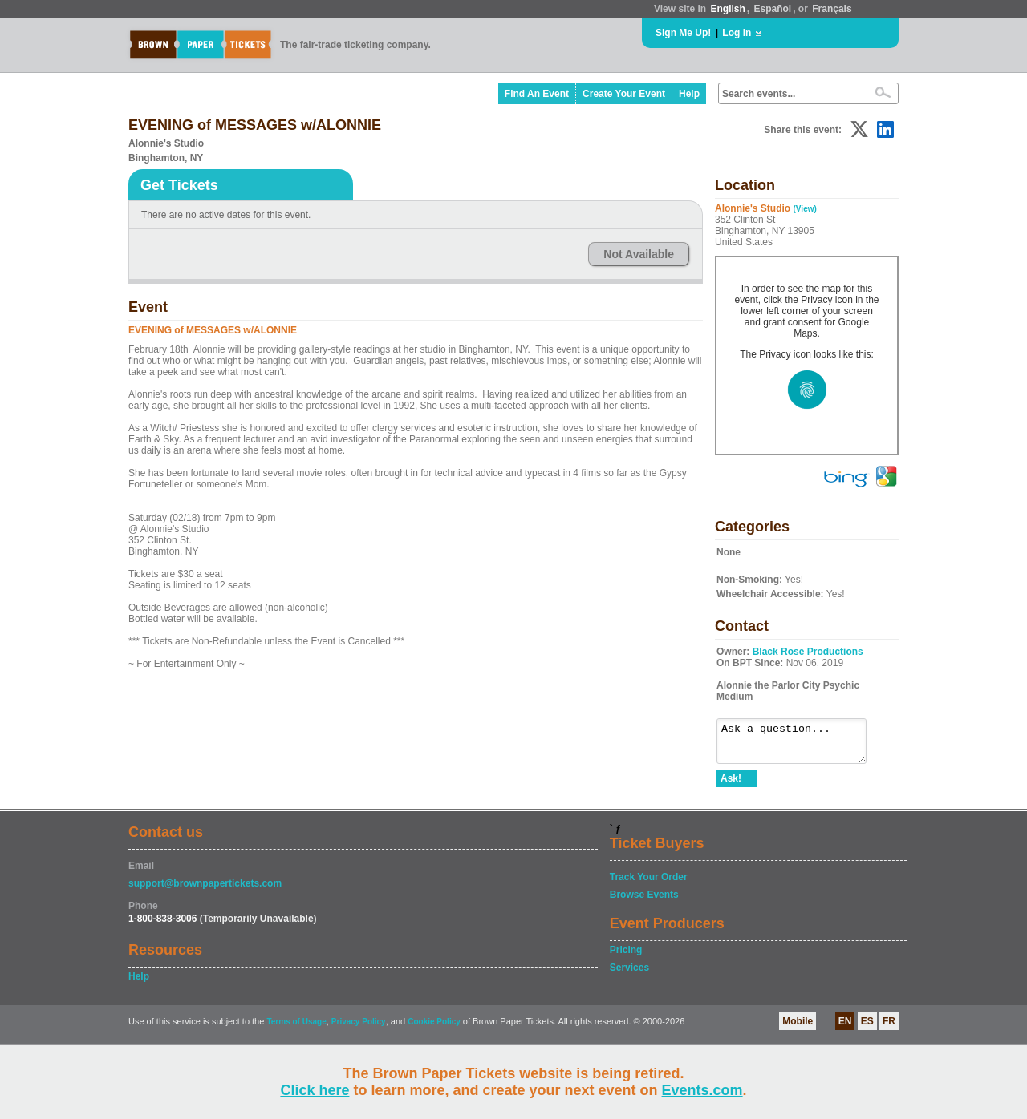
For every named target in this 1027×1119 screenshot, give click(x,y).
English (727, 8)
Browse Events (644, 901)
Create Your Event (624, 93)
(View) (805, 208)
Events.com (702, 1090)
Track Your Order (649, 884)
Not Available (638, 254)
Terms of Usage (296, 1028)
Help (689, 93)
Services (629, 974)
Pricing (626, 957)
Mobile (797, 1028)
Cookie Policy (434, 1028)
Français (831, 8)
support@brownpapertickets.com (205, 890)
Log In (736, 32)
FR (889, 1028)
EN (845, 1028)
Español (773, 8)
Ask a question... (799, 744)
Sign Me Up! (683, 32)
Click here (314, 1090)
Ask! (731, 785)
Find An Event (537, 93)
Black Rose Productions (808, 651)
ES (867, 1028)
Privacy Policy (358, 1028)
